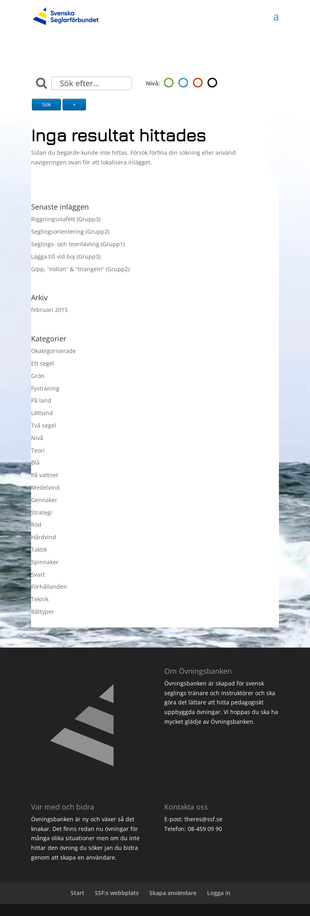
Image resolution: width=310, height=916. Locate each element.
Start (77, 893)
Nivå (37, 438)
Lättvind (42, 413)
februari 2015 (49, 310)
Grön (37, 376)
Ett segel (42, 363)
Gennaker (44, 500)
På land (41, 400)
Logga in (218, 893)
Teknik (39, 599)
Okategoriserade (53, 351)
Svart (38, 574)
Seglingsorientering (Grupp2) (70, 231)
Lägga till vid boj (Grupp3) (66, 256)
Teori (38, 450)
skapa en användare (87, 857)
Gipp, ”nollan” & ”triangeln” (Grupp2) (80, 269)
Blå (35, 462)
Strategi (41, 512)
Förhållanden (49, 586)
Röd (36, 524)
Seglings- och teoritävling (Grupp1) (78, 244)
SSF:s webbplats (117, 893)
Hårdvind (43, 537)
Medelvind (45, 487)
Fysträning (45, 388)
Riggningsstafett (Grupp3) (66, 219)
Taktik (39, 549)
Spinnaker (45, 562)
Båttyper (42, 611)
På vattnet (44, 475)
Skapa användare (173, 893)
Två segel (43, 425)
